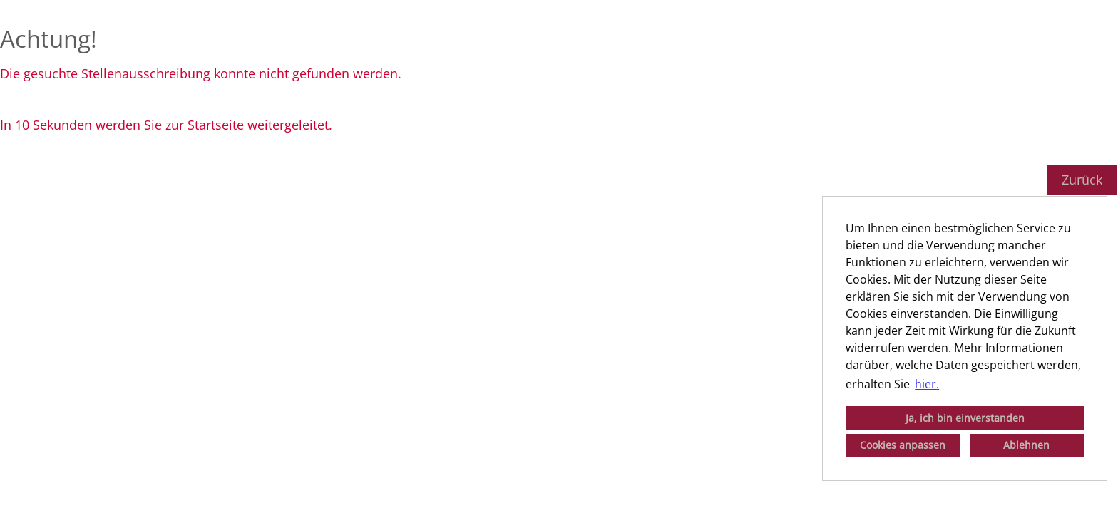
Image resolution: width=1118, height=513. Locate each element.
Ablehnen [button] (1026, 445)
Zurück (1082, 179)
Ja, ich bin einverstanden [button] (965, 418)
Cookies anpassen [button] (902, 445)
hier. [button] (927, 384)
